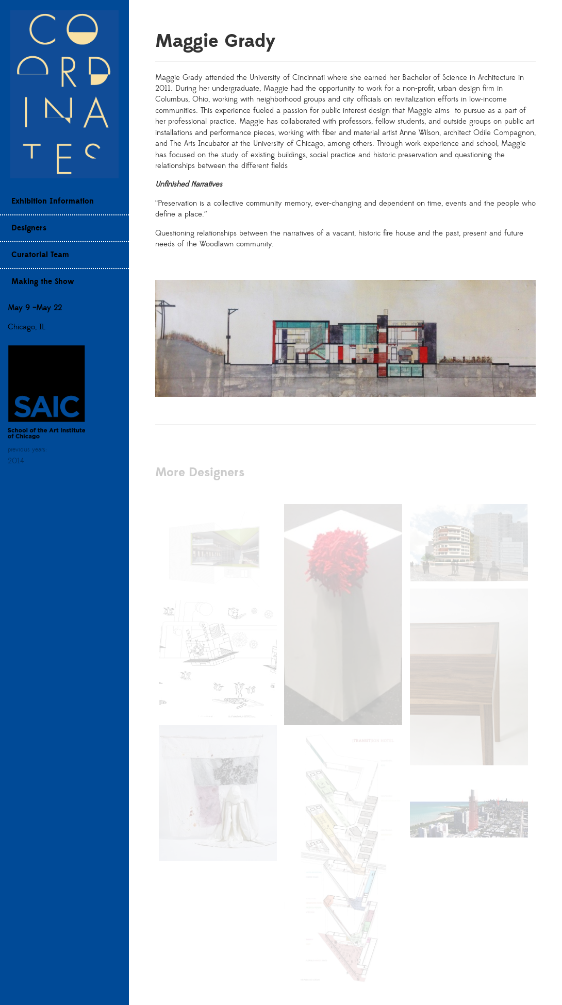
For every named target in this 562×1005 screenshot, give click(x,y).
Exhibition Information (52, 201)
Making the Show (42, 282)
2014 (16, 461)
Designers (28, 228)
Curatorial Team (40, 255)
